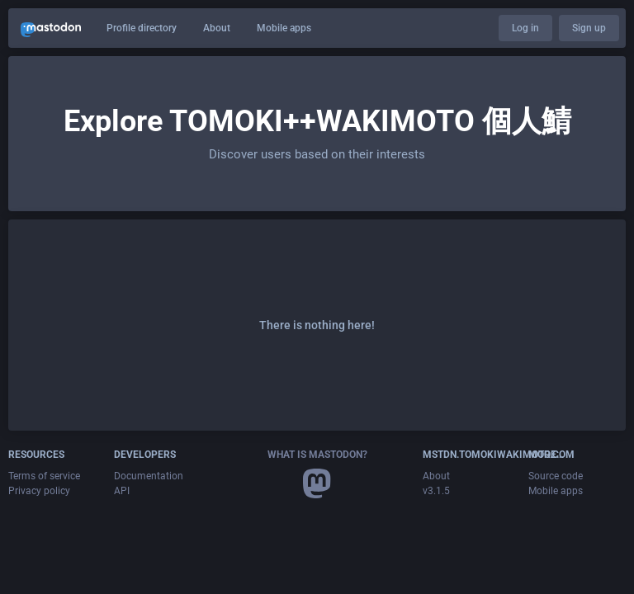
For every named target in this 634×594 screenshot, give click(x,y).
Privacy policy (39, 491)
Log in (525, 28)
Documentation (148, 476)
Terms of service (44, 476)
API (122, 491)
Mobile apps (284, 28)
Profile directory (141, 28)
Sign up (589, 28)
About (216, 28)
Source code (555, 476)
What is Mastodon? (317, 454)
